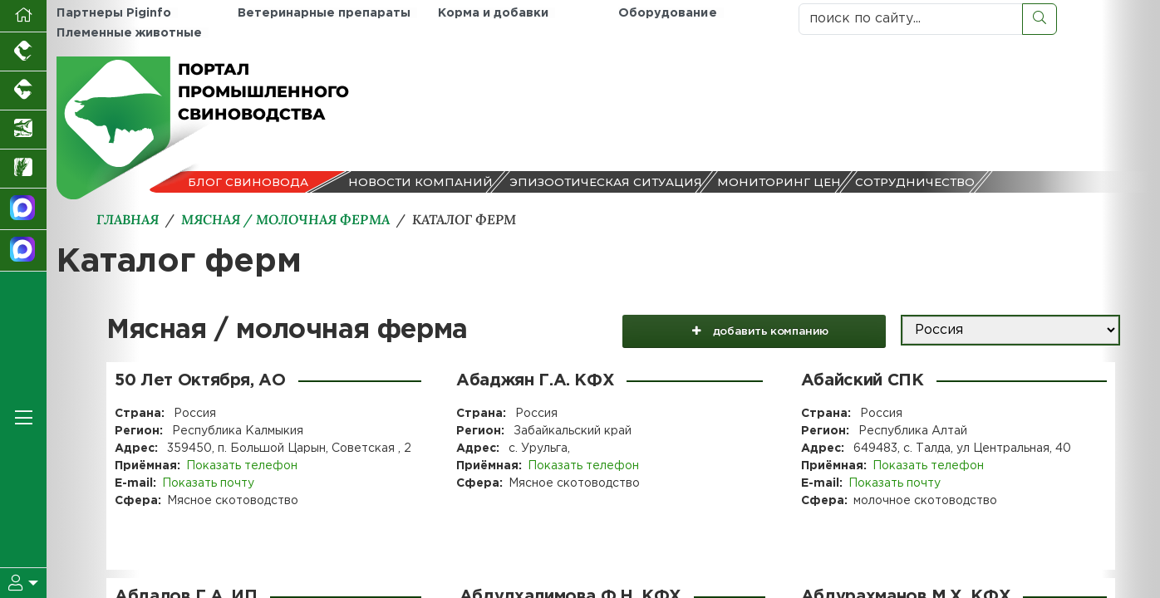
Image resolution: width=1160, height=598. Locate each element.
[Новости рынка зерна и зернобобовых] (23, 169)
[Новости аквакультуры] (23, 130)
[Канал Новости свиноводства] (23, 209)
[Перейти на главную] (23, 16)
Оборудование (667, 12)
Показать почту (208, 483)
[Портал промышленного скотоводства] (23, 90)
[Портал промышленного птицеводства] (23, 51)
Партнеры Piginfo (113, 12)
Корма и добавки (492, 12)
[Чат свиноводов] (23, 251)
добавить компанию (765, 330)
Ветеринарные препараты (324, 12)
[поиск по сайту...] (911, 19)
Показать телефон (241, 466)
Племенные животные (129, 32)
